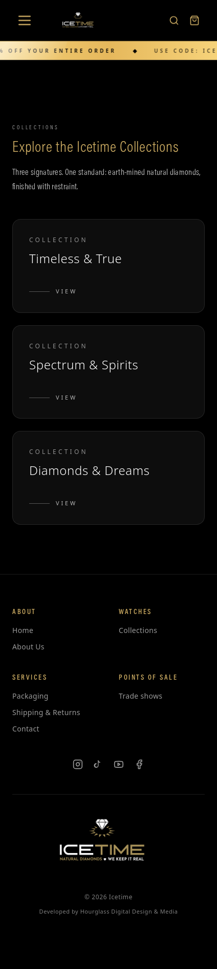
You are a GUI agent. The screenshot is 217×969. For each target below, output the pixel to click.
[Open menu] (24, 20)
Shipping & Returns (46, 712)
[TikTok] (98, 764)
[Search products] (174, 20)
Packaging (30, 696)
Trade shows (140, 696)
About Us (28, 646)
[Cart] (194, 20)
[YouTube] (119, 764)
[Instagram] (78, 764)
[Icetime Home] (80, 20)
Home (22, 630)
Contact (25, 729)
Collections (138, 630)
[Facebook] (139, 764)
